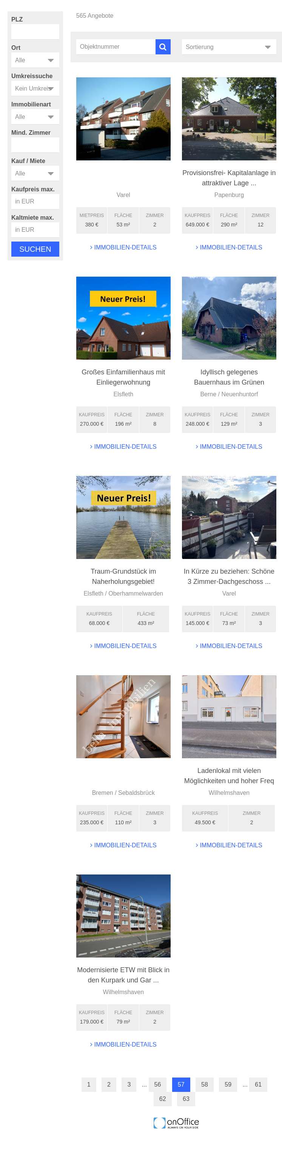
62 (162, 1099)
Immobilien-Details (123, 247)
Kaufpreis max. (33, 189)
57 (181, 1084)
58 (204, 1084)
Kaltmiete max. (32, 217)
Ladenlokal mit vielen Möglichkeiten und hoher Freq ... (229, 781)
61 (258, 1084)
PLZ (17, 19)
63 (186, 1099)
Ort (15, 48)
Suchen (35, 249)
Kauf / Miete (28, 161)
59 (228, 1084)
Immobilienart (31, 104)
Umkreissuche (31, 76)
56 (157, 1084)
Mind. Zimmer (31, 132)
